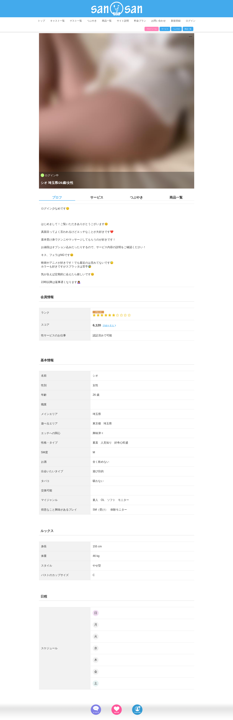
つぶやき (92, 20)
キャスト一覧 (57, 20)
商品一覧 (107, 20)
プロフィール (151, 29)
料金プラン (140, 20)
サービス (164, 29)
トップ (41, 20)
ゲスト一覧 (76, 20)
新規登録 (176, 20)
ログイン (190, 20)
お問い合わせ (158, 20)
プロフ (57, 197)
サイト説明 (123, 20)
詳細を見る (109, 325)
